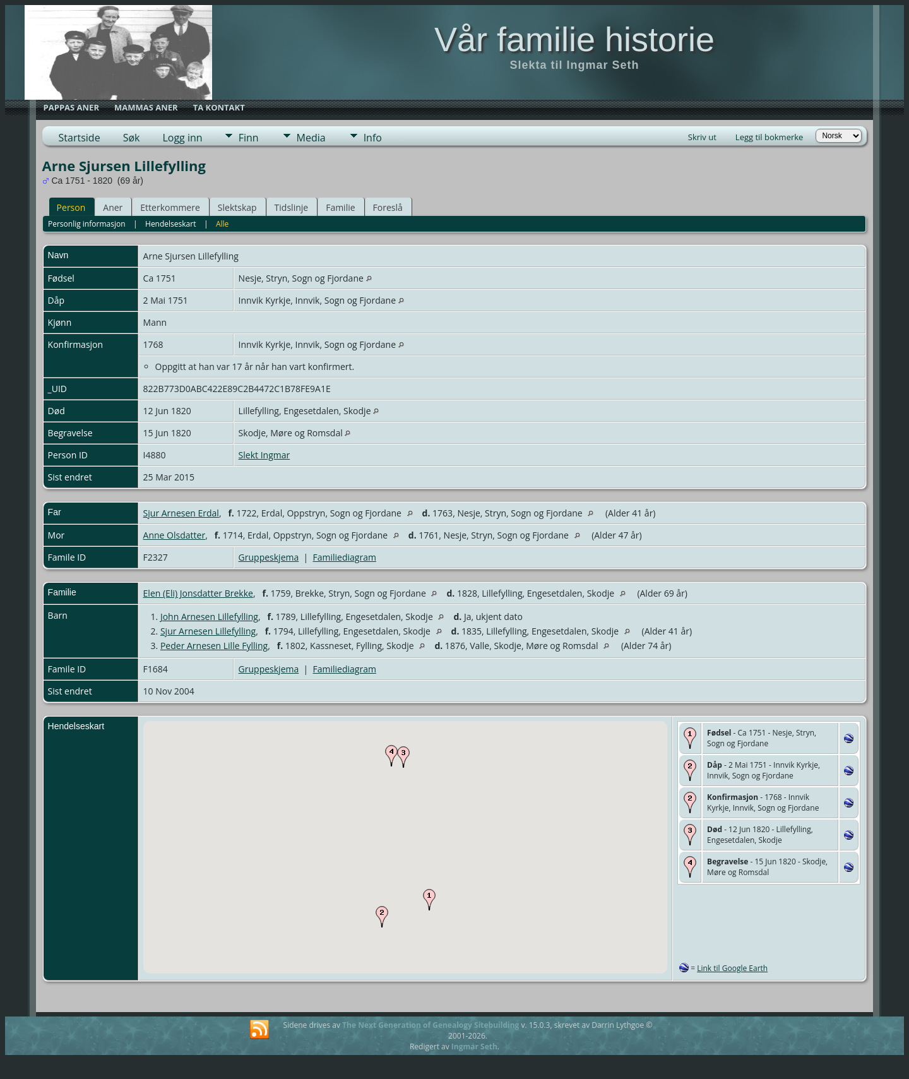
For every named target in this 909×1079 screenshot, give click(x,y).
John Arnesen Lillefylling (209, 617)
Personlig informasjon (87, 223)
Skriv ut (702, 137)
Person (71, 207)
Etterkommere (170, 207)
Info (373, 138)
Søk (131, 138)
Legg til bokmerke (769, 137)
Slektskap (237, 207)
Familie (340, 207)
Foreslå (388, 207)
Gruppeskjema (269, 557)
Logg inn (182, 138)
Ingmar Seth (474, 1046)
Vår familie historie (574, 39)
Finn (249, 138)
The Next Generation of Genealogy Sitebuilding (430, 1025)
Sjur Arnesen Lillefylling (208, 631)
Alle (222, 223)
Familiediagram (344, 557)
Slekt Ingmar (264, 455)
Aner (112, 207)
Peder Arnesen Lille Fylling (214, 646)
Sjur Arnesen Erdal (181, 513)
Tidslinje (292, 207)
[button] (429, 899)
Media (311, 138)
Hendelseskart (170, 223)
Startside (79, 138)
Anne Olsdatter (174, 535)
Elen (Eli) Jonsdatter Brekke (198, 593)
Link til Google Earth (732, 968)
